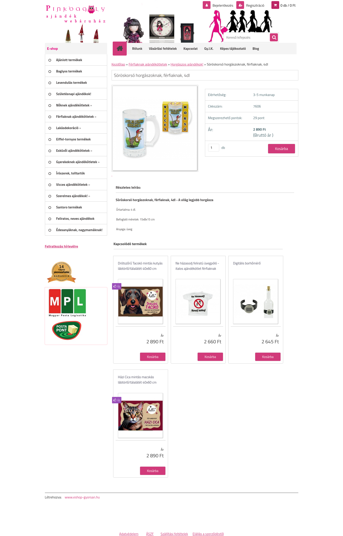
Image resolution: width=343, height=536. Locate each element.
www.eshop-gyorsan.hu (82, 497)
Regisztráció (254, 5)
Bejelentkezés (223, 5)
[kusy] (213, 148)
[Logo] (75, 13)
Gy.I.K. (208, 48)
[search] (273, 37)
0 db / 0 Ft (288, 5)
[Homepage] (122, 48)
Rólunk (137, 48)
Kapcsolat (190, 48)
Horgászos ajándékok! (186, 64)
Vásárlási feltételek (163, 48)
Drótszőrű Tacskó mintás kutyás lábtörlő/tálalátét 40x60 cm (140, 266)
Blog (256, 48)
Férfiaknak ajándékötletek (147, 64)
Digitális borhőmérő (247, 263)
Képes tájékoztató (233, 48)
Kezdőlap (118, 64)
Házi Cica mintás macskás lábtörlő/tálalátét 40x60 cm (137, 379)
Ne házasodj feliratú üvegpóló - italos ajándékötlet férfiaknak (197, 266)
